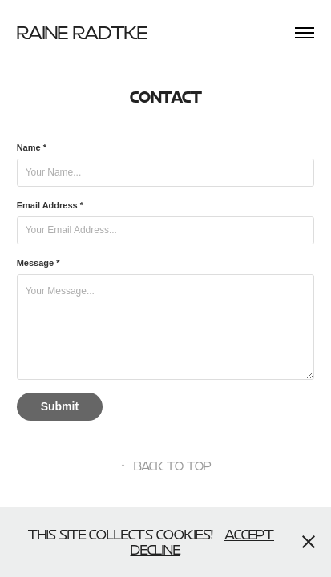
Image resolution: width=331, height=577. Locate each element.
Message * (38, 263)
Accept (249, 534)
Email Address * (50, 205)
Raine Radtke (82, 32)
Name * (31, 147)
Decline (155, 549)
